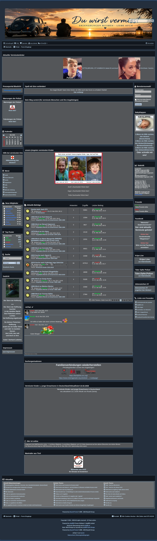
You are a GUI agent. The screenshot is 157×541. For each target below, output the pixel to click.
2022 (19, 239)
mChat (28, 307)
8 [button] (126, 300)
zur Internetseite (144, 262)
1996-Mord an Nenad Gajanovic (43, 224)
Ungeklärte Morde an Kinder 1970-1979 (48, 234)
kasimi (82, 533)
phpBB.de (87, 525)
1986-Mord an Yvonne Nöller (42, 294)
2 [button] (114, 300)
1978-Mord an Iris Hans (40, 231)
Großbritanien (40, 213)
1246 (19, 242)
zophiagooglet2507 (11, 217)
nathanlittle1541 (10, 220)
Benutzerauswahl (142, 86)
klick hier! (12, 110)
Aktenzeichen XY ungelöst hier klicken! (143, 289)
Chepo (7, 222)
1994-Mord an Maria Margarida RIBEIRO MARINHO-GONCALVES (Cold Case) (46, 239)
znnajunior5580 (10, 215)
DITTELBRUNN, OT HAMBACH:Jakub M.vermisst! (114, 68)
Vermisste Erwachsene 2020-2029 (46, 258)
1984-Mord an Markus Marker (42, 286)
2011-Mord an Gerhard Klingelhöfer (44, 271)
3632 (19, 237)
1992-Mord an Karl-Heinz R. (41, 217)
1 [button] (112, 300)
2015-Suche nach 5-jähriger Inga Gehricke (47, 262)
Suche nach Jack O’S (39, 209)
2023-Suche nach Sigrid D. (41, 255)
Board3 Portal (74, 512)
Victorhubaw (9, 208)
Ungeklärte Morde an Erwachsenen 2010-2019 (50, 274)
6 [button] (122, 300)
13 (20, 244)
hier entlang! (78, 92)
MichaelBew (9, 213)
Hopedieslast (9, 244)
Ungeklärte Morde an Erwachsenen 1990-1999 (50, 220)
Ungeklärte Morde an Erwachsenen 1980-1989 (50, 297)
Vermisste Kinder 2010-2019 (45, 267)
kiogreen (8, 211)
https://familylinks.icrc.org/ (78, 375)
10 (20, 246)
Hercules (97, 209)
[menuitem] (16, 43)
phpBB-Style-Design (89, 527)
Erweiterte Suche (8, 267)
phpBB (72, 523)
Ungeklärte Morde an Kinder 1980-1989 (48, 282)
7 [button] (124, 300)
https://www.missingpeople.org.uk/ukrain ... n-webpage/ (78, 378)
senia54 (44, 211)
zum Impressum (9, 352)
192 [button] (130, 300)
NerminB (8, 224)
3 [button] (116, 300)
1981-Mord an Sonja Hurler (41, 279)
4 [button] (118, 300)
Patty (43, 242)
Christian (8, 246)
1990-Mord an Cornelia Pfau (41, 248)
